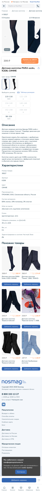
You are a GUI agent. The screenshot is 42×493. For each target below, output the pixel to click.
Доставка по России (9, 433)
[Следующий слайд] (36, 36)
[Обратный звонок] (38, 6)
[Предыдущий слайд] (5, 36)
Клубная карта (7, 422)
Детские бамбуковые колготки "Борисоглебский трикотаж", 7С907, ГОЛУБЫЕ (29, 361)
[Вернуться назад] (4, 6)
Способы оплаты (8, 416)
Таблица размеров (25, 92)
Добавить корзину (11, 284)
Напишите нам (17, 400)
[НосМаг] (21, 382)
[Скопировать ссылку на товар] (39, 68)
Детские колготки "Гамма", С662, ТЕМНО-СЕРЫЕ (30, 277)
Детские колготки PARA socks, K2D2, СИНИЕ (10, 277)
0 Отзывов (6, 18)
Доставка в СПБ (8, 439)
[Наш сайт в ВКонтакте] (3, 404)
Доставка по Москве (9, 436)
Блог (3, 425)
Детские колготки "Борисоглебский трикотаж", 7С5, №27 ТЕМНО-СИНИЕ (9, 319)
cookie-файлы (27, 468)
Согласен (21, 472)
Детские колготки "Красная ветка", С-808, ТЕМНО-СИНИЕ (30, 319)
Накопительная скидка (10, 419)
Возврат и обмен (8, 413)
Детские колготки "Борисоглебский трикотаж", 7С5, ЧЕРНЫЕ (11, 361)
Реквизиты (6, 453)
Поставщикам (7, 450)
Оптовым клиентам (9, 447)
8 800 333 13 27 (10, 394)
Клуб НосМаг (35, 2)
